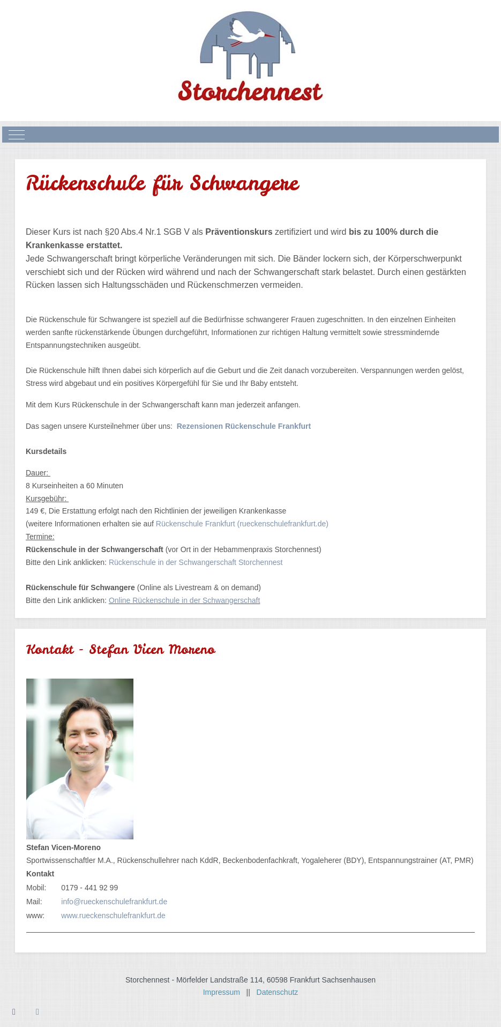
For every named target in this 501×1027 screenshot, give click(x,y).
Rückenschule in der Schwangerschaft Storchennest (196, 562)
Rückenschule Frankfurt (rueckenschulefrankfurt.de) (242, 523)
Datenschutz (277, 992)
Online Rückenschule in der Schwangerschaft (184, 600)
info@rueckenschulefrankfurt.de (114, 901)
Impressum (224, 992)
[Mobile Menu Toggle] (17, 134)
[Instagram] (37, 1011)
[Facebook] (14, 1011)
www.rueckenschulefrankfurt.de (113, 915)
